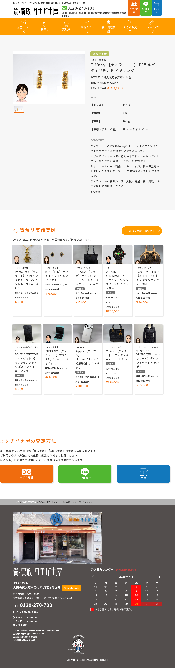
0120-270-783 (36, 604)
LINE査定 (145, 10)
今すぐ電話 (134, 10)
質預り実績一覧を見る (142, 231)
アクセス (157, 10)
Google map (71, 587)
